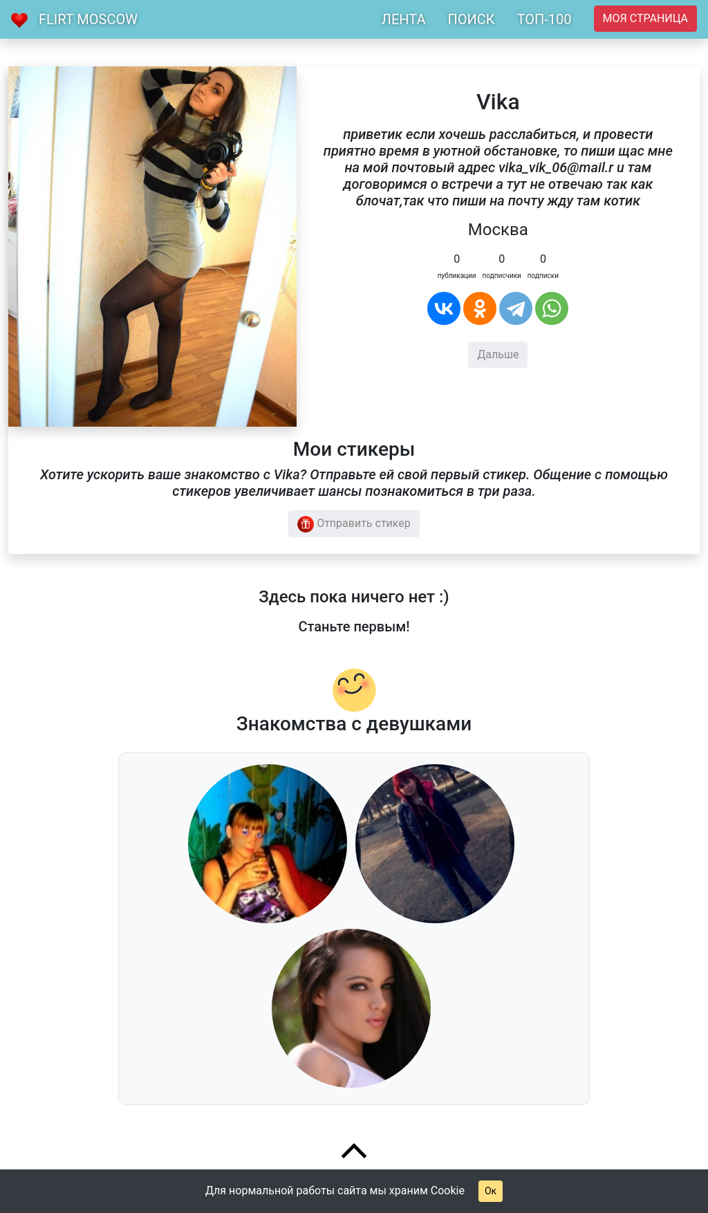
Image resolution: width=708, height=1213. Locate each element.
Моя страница (645, 18)
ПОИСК (470, 19)
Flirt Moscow (88, 19)
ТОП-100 (544, 19)
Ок (490, 1190)
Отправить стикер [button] (354, 524)
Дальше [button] (498, 354)
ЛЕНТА (404, 19)
